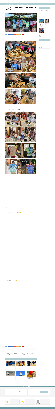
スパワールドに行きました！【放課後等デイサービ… (41, 25)
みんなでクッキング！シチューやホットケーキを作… (47, 25)
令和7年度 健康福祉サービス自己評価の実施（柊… (41, 11)
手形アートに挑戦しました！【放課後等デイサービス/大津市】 (10, 367)
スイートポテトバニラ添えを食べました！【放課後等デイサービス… (31, 367)
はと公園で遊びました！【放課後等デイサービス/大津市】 (10, 377)
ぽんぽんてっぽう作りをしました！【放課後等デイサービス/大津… (31, 378)
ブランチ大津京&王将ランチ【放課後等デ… (41, 34)
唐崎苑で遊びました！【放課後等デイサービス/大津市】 (20, 377)
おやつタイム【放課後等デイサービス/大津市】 (20, 367)
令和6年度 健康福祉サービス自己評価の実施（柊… (47, 11)
